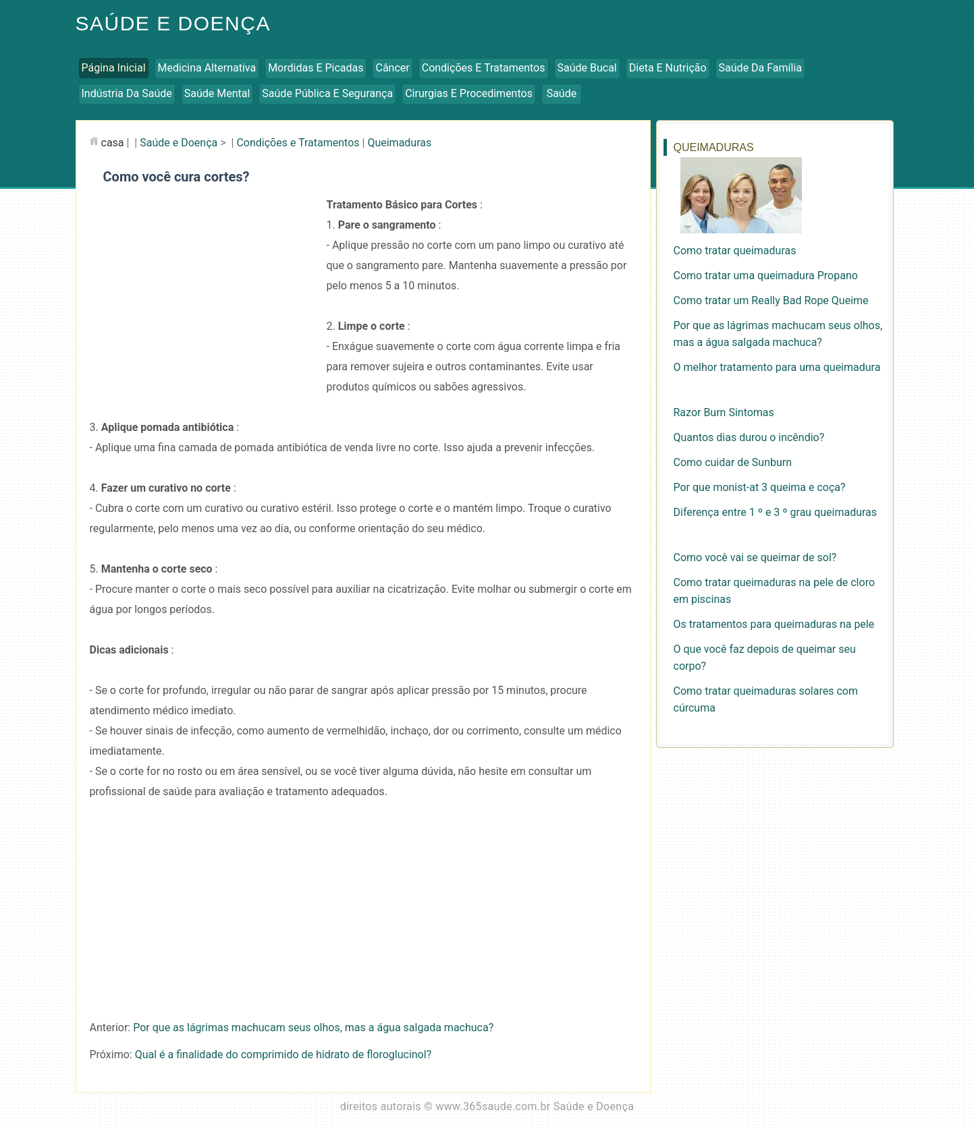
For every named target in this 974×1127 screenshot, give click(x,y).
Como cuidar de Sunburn (733, 462)
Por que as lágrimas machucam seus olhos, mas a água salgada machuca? (313, 1027)
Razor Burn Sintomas (724, 412)
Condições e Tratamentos (483, 67)
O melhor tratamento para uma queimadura (777, 367)
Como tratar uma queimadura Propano (766, 275)
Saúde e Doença (173, 23)
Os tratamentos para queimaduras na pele (774, 624)
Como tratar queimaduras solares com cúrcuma (766, 699)
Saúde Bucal (587, 67)
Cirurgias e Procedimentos (469, 93)
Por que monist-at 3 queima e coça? (760, 487)
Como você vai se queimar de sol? (755, 557)
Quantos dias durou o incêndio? (749, 437)
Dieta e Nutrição (668, 67)
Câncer (392, 67)
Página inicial (114, 67)
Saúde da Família (760, 67)
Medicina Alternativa (207, 67)
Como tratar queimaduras (735, 250)
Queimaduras (399, 142)
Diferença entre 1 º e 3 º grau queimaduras (775, 512)
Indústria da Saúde (127, 93)
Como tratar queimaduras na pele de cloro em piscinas (774, 591)
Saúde (562, 93)
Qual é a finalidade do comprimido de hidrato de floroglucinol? (283, 1054)
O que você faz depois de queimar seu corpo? (765, 657)
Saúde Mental (217, 93)
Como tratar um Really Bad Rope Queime (771, 300)
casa (112, 142)
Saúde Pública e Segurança (327, 93)
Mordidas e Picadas (315, 67)
